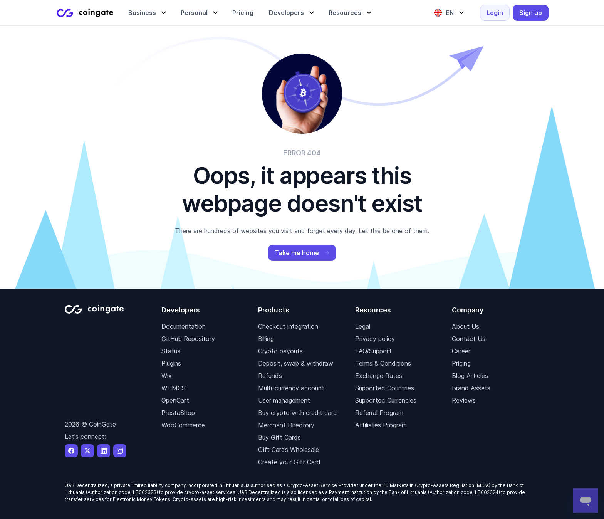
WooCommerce (183, 425)
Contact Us (468, 339)
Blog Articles (470, 376)
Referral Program (379, 413)
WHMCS (173, 388)
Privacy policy (375, 339)
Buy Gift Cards (279, 437)
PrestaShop (178, 413)
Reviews (464, 400)
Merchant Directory (286, 425)
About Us (465, 326)
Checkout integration (288, 326)
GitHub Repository (188, 339)
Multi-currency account (291, 388)
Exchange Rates (378, 376)
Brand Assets (471, 388)
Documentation (183, 326)
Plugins (171, 363)
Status (170, 351)
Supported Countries (384, 388)
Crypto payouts (280, 351)
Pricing (461, 363)
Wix (166, 376)
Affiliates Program (381, 425)
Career (461, 351)
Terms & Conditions (383, 363)
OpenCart (175, 400)
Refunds (270, 376)
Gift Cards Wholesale (288, 449)
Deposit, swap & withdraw (295, 363)
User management (284, 400)
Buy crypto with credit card (297, 413)
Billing (266, 339)
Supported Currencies (385, 400)
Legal (362, 326)
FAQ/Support (373, 351)
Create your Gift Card (289, 462)
